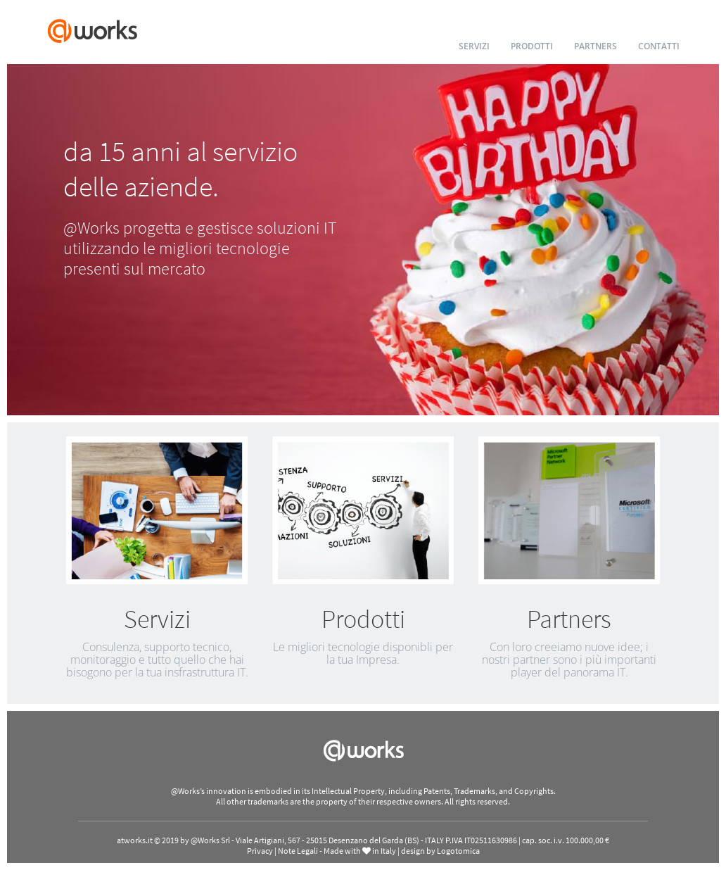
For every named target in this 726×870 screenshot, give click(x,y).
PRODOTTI (532, 46)
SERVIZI (474, 46)
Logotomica (458, 850)
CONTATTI (659, 46)
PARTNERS (595, 46)
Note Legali (298, 850)
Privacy (260, 850)
